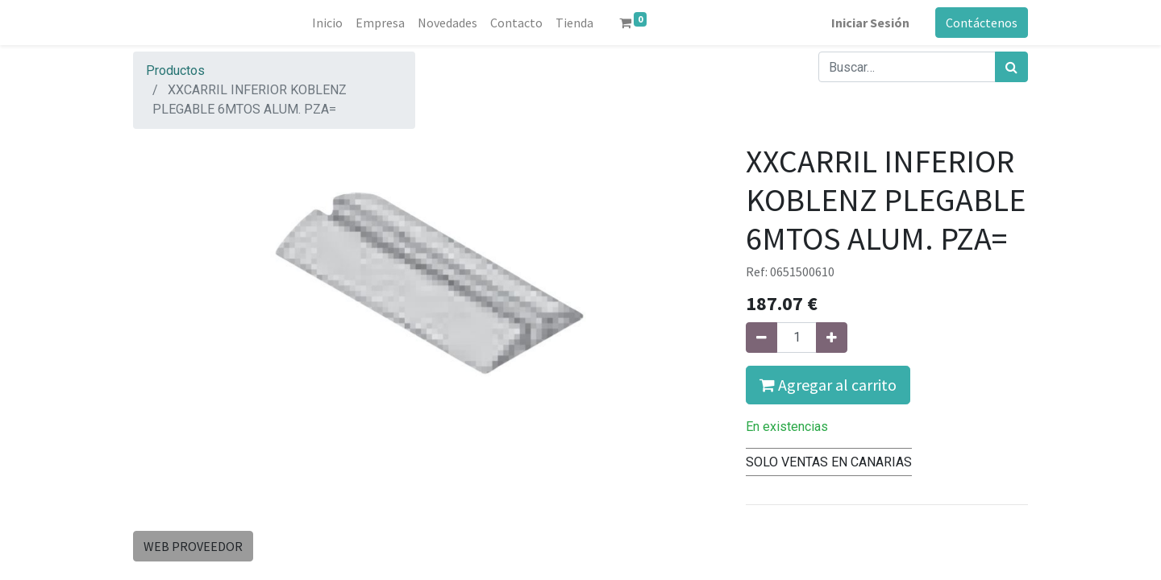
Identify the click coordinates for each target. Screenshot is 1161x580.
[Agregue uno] (831, 337)
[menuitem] (327, 22)
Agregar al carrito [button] (828, 385)
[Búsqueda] (1011, 67)
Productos (175, 70)
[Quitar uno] (761, 337)
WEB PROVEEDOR (193, 546)
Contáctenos (981, 22)
